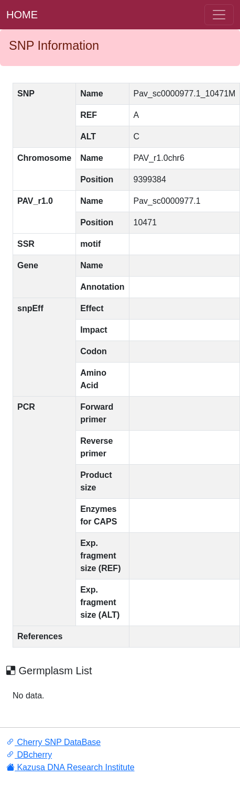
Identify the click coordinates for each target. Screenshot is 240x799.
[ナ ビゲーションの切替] (219, 14)
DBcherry (29, 754)
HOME (22, 14)
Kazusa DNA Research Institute (70, 767)
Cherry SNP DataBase (53, 742)
